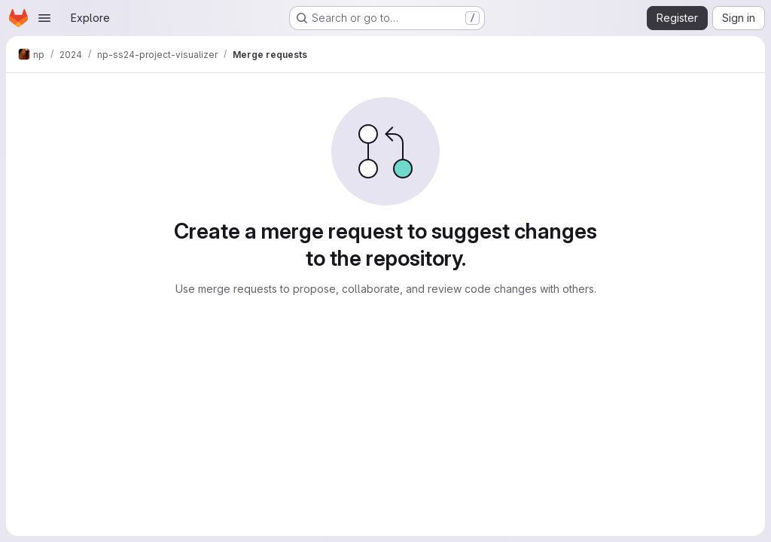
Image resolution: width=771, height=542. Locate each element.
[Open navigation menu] (44, 18)
